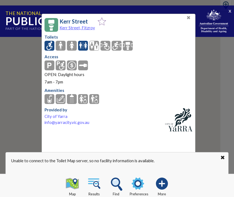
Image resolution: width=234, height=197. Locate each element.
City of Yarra (56, 116)
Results (94, 185)
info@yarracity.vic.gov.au (67, 122)
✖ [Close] (188, 18)
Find (116, 185)
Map (72, 185)
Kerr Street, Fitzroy (77, 27)
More (162, 185)
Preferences (139, 185)
